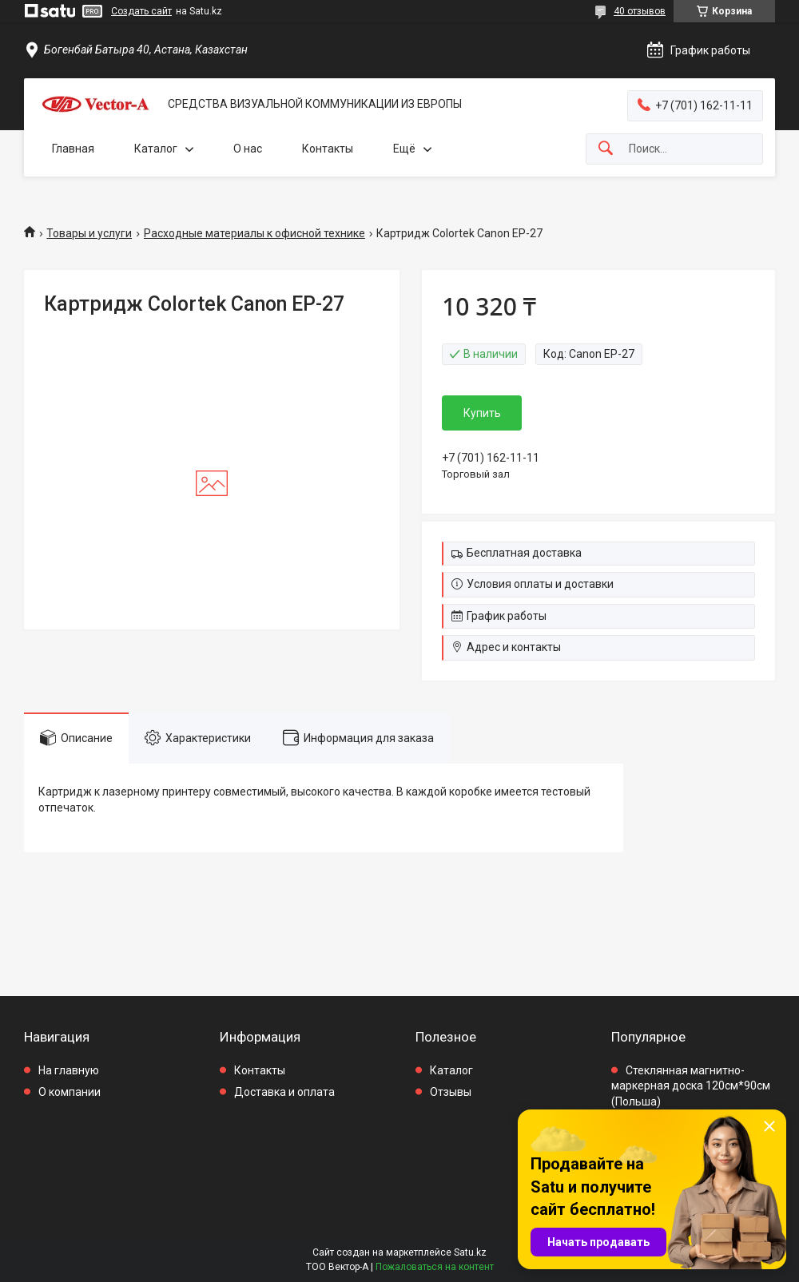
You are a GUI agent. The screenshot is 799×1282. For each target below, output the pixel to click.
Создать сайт (141, 11)
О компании (69, 1092)
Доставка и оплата (284, 1092)
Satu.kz (470, 1252)
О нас (247, 148)
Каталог (155, 148)
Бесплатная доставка (524, 552)
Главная (73, 148)
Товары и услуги (89, 233)
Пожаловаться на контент (435, 1266)
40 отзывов (640, 11)
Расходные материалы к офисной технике (254, 233)
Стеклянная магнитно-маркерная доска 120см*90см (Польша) (690, 1086)
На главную (68, 1070)
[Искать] (605, 149)
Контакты (327, 148)
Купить (482, 413)
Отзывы (450, 1092)
